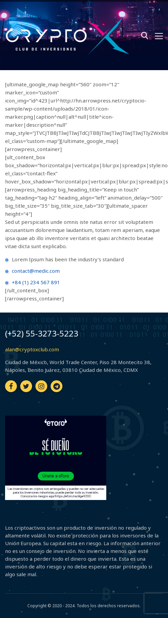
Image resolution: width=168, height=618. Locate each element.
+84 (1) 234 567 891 (36, 282)
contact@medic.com (36, 270)
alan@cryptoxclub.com (32, 349)
